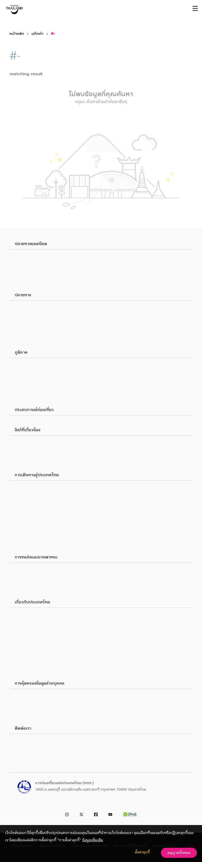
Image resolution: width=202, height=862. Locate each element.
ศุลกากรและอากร (35, 495)
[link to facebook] (95, 813)
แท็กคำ (37, 33)
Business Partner (35, 443)
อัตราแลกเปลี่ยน (34, 513)
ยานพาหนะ (30, 589)
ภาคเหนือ (29, 366)
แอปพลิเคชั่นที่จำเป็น (38, 526)
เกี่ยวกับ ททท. (33, 456)
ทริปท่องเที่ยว (33, 660)
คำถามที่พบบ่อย (34, 538)
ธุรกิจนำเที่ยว (32, 668)
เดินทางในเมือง (33, 571)
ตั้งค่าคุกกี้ (142, 852)
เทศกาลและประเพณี (37, 339)
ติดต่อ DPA (30, 715)
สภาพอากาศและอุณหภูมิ (40, 616)
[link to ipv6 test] (130, 813)
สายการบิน (30, 583)
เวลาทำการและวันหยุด (39, 628)
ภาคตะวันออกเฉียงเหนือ (40, 384)
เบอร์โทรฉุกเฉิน (34, 519)
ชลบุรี (26, 276)
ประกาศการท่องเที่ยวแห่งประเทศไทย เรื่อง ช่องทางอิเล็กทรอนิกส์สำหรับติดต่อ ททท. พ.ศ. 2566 (94, 754)
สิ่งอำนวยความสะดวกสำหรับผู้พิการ (48, 532)
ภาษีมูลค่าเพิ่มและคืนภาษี (41, 501)
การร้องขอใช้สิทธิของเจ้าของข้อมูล (47, 703)
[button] (101, 244)
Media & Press (33, 450)
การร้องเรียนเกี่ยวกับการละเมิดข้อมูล (49, 709)
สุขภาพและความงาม (37, 327)
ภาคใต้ (27, 391)
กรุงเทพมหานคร (34, 257)
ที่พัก (26, 675)
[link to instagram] (67, 813)
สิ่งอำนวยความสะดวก (38, 634)
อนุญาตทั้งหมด (178, 853)
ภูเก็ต (26, 270)
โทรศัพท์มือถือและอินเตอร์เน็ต (45, 507)
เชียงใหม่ (29, 263)
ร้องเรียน (28, 462)
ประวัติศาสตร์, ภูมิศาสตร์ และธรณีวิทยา (51, 640)
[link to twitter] (81, 813)
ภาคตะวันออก (32, 378)
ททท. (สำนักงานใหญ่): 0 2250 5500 (50, 742)
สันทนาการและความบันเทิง (42, 333)
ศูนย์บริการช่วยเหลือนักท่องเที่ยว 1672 (51, 748)
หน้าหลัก (17, 33)
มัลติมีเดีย (29, 544)
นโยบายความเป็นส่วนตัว (40, 697)
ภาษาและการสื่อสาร (36, 622)
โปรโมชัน (29, 653)
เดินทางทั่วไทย (33, 577)
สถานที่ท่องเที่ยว (34, 308)
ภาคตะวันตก (31, 397)
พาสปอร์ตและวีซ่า (35, 488)
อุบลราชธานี (31, 282)
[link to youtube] (110, 813)
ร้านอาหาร (29, 315)
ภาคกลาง (29, 372)
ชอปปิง (27, 321)
